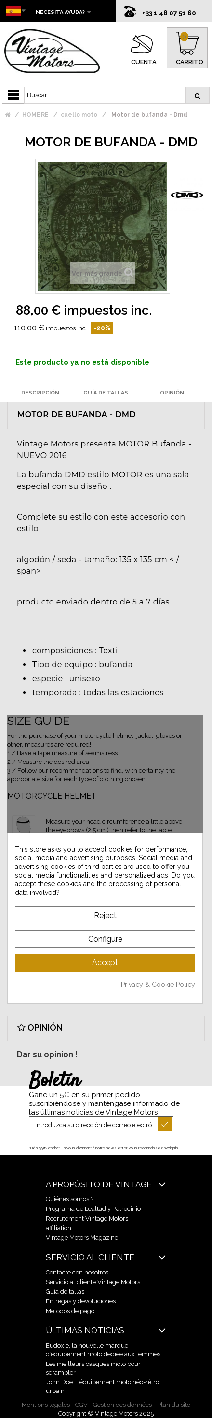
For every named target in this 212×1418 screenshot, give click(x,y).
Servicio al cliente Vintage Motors (93, 1282)
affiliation (58, 1228)
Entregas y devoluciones (81, 1301)
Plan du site (173, 1404)
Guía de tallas (65, 1291)
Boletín (54, 1081)
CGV (81, 1404)
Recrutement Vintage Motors (87, 1218)
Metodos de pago (70, 1310)
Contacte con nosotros (77, 1272)
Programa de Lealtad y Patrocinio (93, 1208)
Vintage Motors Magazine (82, 1237)
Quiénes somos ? (69, 1199)
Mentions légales (46, 1404)
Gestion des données (122, 1404)
